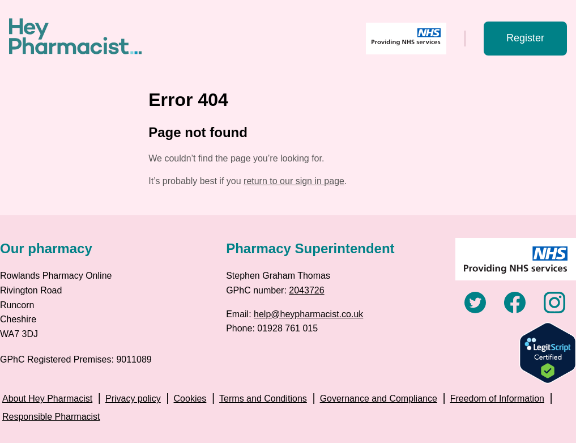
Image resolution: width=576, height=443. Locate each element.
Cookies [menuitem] (190, 398)
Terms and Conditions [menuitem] (263, 398)
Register (525, 38)
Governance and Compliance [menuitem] (378, 398)
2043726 (306, 290)
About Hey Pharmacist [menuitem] (47, 398)
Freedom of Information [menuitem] (497, 398)
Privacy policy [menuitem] (133, 398)
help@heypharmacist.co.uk (308, 314)
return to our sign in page (294, 181)
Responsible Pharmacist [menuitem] (51, 416)
